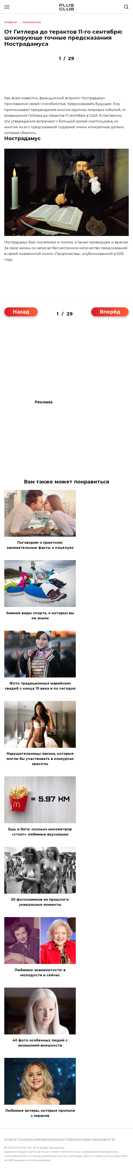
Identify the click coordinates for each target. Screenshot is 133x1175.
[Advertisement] (66, 81)
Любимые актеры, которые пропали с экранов (40, 1113)
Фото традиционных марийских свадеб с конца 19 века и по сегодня (40, 685)
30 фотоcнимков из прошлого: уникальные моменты (40, 902)
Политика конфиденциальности (41, 1139)
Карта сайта (101, 1139)
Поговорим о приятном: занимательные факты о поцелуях (40, 545)
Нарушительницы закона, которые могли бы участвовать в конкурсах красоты (40, 759)
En (113, 1139)
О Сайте (10, 1139)
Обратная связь (78, 1139)
